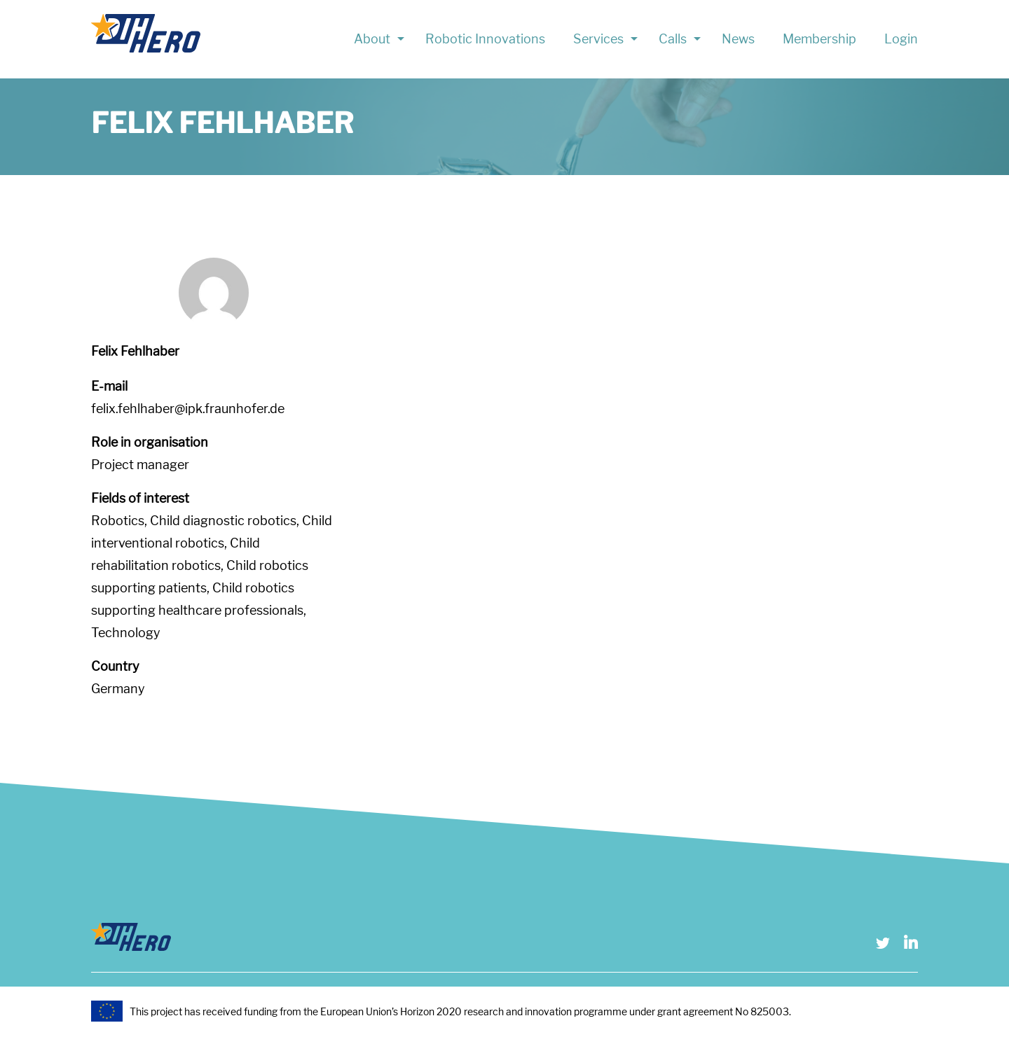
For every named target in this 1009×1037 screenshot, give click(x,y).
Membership (819, 39)
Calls (673, 39)
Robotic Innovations (485, 39)
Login (901, 39)
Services (598, 39)
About (372, 39)
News (738, 39)
